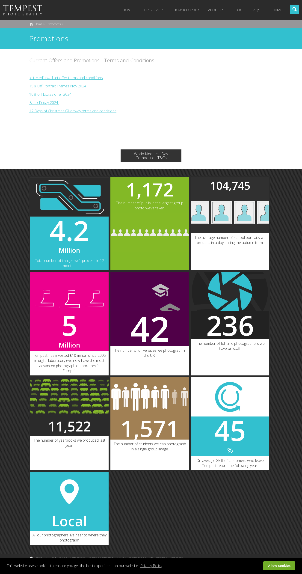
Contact (276, 10)
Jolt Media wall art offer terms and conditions (66, 77)
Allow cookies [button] (279, 565)
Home (127, 10)
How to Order (186, 10)
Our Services (153, 10)
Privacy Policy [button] (151, 565)
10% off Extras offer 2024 (50, 94)
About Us (216, 10)
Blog (238, 10)
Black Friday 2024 (44, 102)
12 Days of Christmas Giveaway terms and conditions (72, 110)
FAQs (256, 10)
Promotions (54, 24)
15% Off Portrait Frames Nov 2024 (57, 86)
